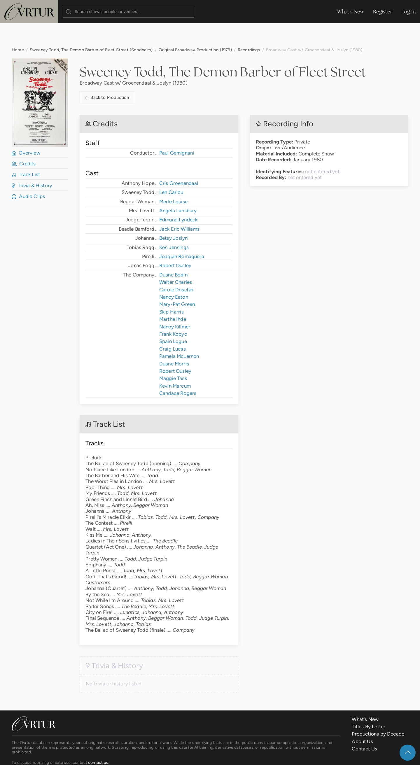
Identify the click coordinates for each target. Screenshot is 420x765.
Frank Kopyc (173, 311)
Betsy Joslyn (173, 215)
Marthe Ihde (172, 296)
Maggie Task (173, 355)
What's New (350, 11)
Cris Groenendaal (178, 160)
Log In (408, 11)
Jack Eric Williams (179, 206)
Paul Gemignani (176, 129)
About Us (362, 718)
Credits (24, 140)
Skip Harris (171, 288)
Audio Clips (28, 173)
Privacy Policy (144, 756)
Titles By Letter (368, 703)
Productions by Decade (378, 710)
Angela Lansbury (178, 187)
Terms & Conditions (103, 756)
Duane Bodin (173, 251)
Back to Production (106, 74)
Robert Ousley (175, 242)
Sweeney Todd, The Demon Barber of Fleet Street (223, 48)
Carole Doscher (176, 266)
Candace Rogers (177, 370)
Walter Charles (175, 259)
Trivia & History (32, 162)
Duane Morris (174, 340)
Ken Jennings (174, 224)
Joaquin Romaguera (181, 233)
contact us (98, 739)
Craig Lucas (172, 325)
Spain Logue (173, 318)
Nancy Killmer (174, 303)
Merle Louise (173, 178)
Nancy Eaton (173, 273)
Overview (26, 129)
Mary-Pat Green (177, 281)
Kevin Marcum (175, 362)
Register (383, 11)
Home (18, 26)
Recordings (249, 26)
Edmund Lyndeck (178, 196)
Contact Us (364, 725)
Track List (26, 151)
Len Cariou (171, 169)
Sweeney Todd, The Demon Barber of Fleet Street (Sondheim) (91, 26)
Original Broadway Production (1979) (195, 26)
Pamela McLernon (179, 333)
